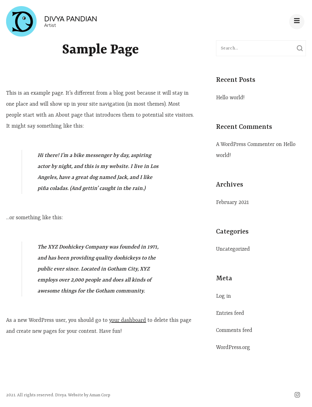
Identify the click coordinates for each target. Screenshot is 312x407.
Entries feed (230, 313)
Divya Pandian (70, 19)
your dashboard (127, 320)
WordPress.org (233, 347)
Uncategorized (233, 249)
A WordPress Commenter (245, 144)
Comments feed (234, 330)
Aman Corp (99, 395)
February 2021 (232, 202)
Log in (223, 296)
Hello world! (230, 98)
